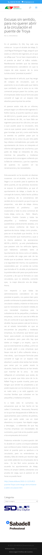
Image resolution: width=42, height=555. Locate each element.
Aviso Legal (13, 552)
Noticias (15, 36)
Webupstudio (10, 549)
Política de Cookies (26, 552)
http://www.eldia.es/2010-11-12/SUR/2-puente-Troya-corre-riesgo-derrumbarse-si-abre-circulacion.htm (20, 484)
